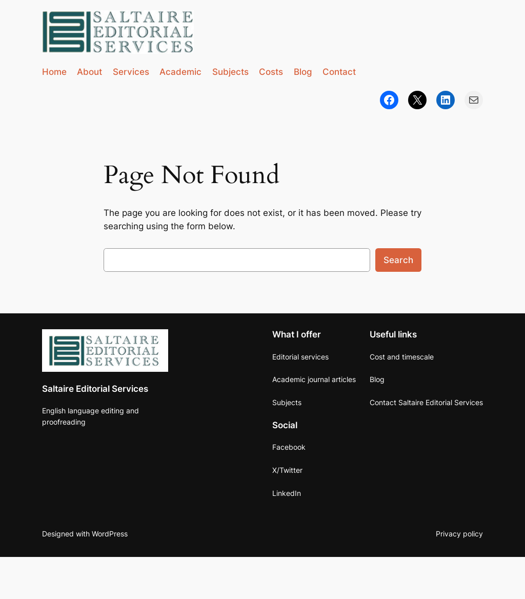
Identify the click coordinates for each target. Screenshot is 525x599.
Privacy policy (459, 533)
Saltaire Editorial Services (95, 389)
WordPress (110, 533)
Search (398, 260)
